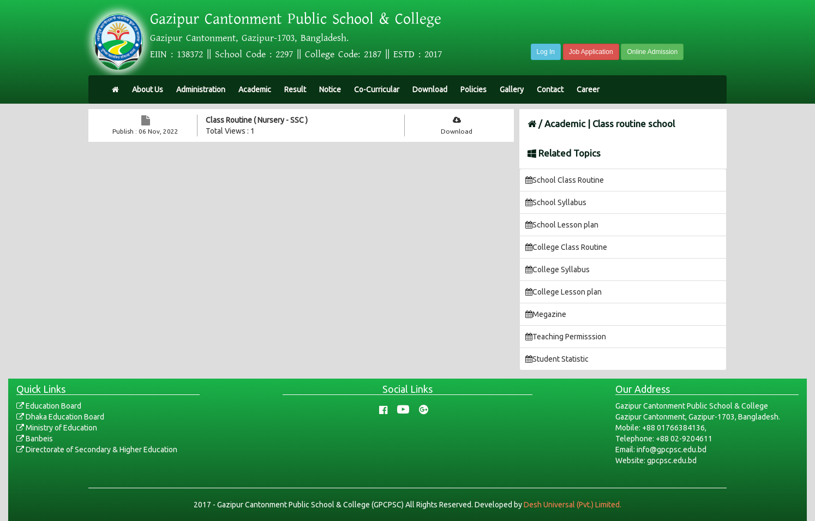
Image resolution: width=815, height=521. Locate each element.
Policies (473, 89)
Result (295, 89)
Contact (550, 89)
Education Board (48, 406)
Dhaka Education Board (60, 416)
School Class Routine (564, 180)
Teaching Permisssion (565, 336)
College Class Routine (566, 247)
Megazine (545, 314)
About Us (147, 89)
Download (429, 89)
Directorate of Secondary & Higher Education (96, 449)
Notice (330, 89)
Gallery (512, 89)
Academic (254, 89)
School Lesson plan (561, 224)
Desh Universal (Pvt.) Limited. (572, 504)
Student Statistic (557, 359)
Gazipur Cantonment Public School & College (295, 19)
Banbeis (34, 438)
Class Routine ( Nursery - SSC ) (257, 120)
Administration (200, 89)
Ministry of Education (56, 427)
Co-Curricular (376, 89)
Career (588, 89)
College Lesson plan (563, 292)
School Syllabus (555, 202)
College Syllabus (557, 269)
